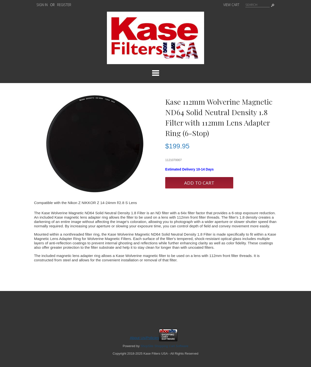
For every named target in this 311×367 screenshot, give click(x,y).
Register (64, 4)
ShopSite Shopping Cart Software (164, 346)
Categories (155, 73)
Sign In (42, 4)
